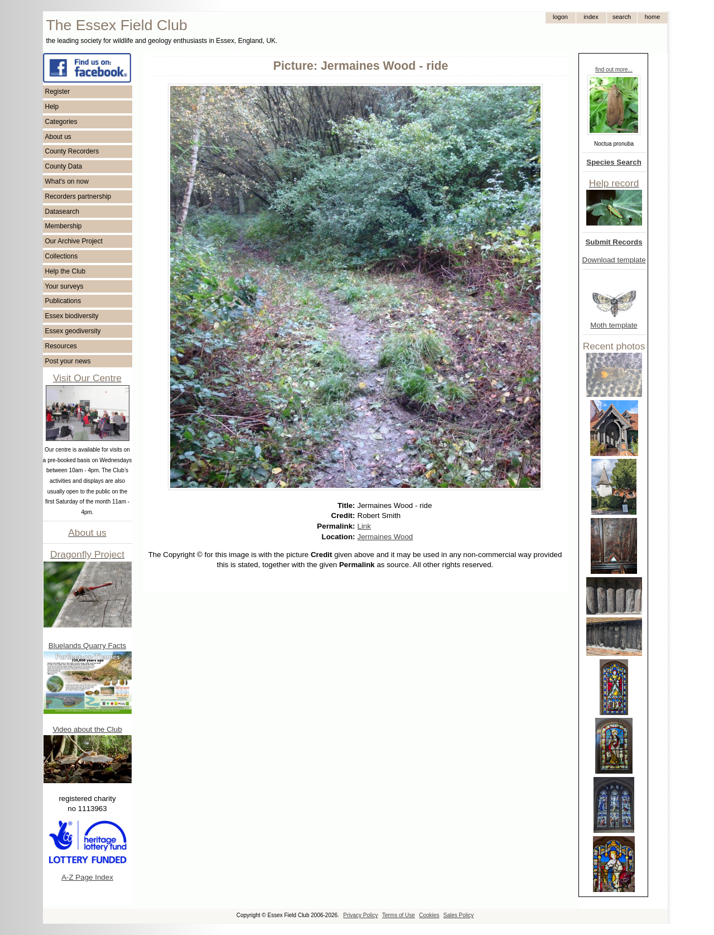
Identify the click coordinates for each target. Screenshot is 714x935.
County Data (64, 166)
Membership (63, 226)
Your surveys (64, 286)
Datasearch (62, 211)
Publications (63, 301)
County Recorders (72, 151)
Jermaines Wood (385, 537)
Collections (61, 256)
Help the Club (65, 271)
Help (52, 107)
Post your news (68, 361)
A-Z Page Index (87, 877)
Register (57, 91)
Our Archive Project (74, 241)
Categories (61, 122)
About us (58, 137)
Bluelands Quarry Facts (87, 645)
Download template (614, 260)
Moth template (613, 325)
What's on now (67, 181)
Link (364, 526)
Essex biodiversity (72, 316)
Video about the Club (87, 729)
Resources (61, 346)
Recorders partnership (78, 196)
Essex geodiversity (73, 331)
